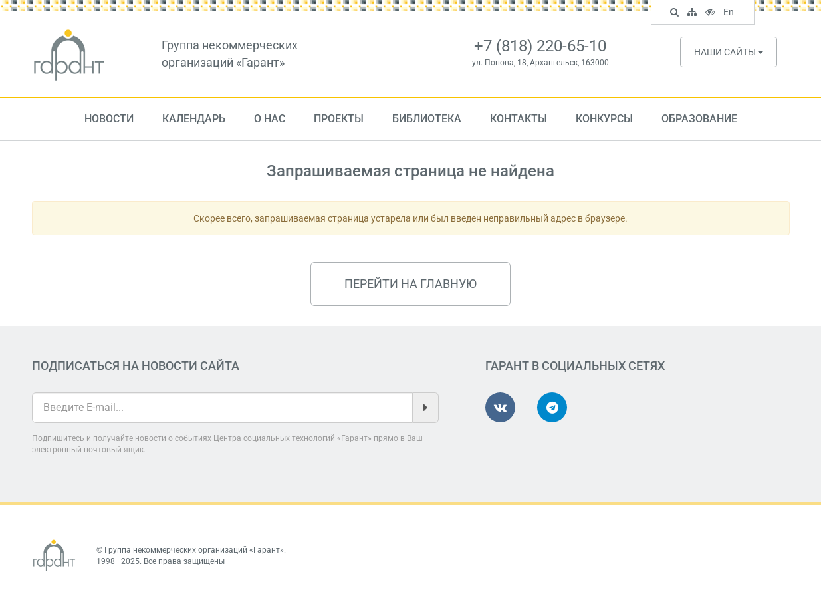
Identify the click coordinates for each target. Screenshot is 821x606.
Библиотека (426, 118)
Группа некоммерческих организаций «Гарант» (194, 550)
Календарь (193, 118)
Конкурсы (604, 118)
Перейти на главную (410, 284)
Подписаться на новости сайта (135, 366)
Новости (109, 118)
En (730, 13)
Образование (699, 118)
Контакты (518, 118)
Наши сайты (728, 52)
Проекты (339, 118)
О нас (269, 118)
